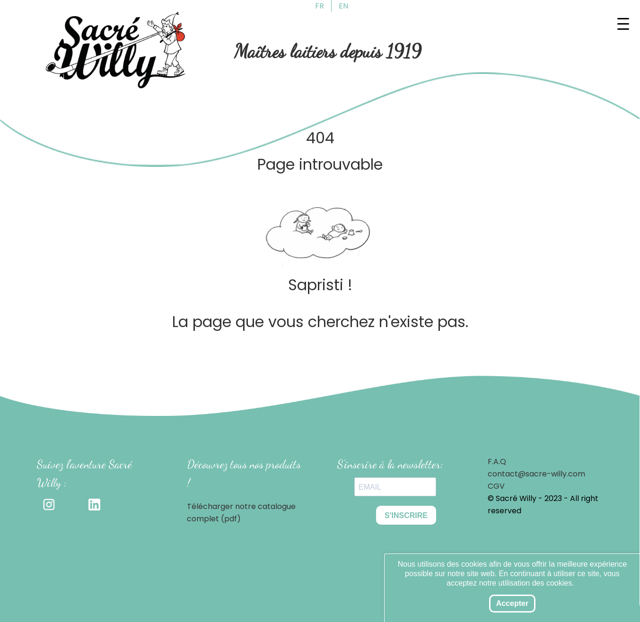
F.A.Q (497, 461)
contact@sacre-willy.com (536, 473)
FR (319, 5)
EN (343, 5)
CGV (496, 486)
